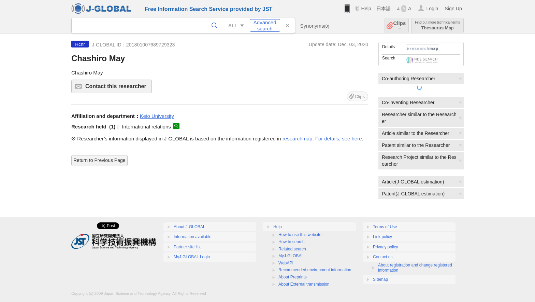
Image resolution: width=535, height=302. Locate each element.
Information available (193, 236)
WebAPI (285, 263)
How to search (291, 241)
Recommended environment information (314, 269)
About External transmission (303, 284)
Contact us (382, 257)
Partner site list (187, 247)
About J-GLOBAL (189, 226)
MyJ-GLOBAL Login (192, 257)
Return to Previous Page (99, 160)
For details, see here (338, 138)
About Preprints (292, 277)
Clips (399, 25)
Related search (292, 249)
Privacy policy (385, 247)
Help (366, 8)
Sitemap (380, 279)
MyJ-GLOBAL (291, 255)
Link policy (382, 236)
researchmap (298, 138)
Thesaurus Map (437, 25)
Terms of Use (385, 226)
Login (432, 8)
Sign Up (453, 8)
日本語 (383, 8)
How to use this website (299, 234)
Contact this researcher (117, 88)
